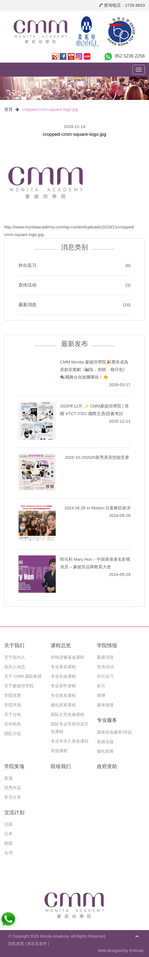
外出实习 (27, 265)
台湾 (8, 852)
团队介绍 (12, 733)
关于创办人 (14, 657)
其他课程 (59, 750)
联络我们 (61, 766)
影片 (101, 685)
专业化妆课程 (63, 676)
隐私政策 (16, 943)
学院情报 (107, 645)
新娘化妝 (105, 741)
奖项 (8, 778)
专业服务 (107, 720)
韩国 (8, 843)
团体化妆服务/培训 (114, 732)
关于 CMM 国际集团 (23, 676)
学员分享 (12, 797)
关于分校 (12, 714)
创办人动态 (14, 666)
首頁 (8, 109)
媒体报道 (105, 704)
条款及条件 (37, 943)
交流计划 (14, 812)
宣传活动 (27, 285)
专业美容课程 (63, 666)
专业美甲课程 (63, 685)
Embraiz (136, 950)
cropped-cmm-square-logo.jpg (50, 109)
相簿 (101, 695)
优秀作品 (12, 787)
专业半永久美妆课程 (70, 741)
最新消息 (27, 304)
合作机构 (12, 724)
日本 (8, 833)
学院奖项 (14, 766)
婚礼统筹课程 (63, 704)
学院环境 (12, 704)
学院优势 (12, 695)
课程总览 (61, 645)
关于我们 (14, 645)
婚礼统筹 (105, 751)
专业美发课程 (63, 695)
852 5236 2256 (130, 56)
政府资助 (107, 766)
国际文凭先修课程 (67, 714)
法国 (8, 824)
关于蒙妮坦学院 (19, 685)
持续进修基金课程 (67, 657)
